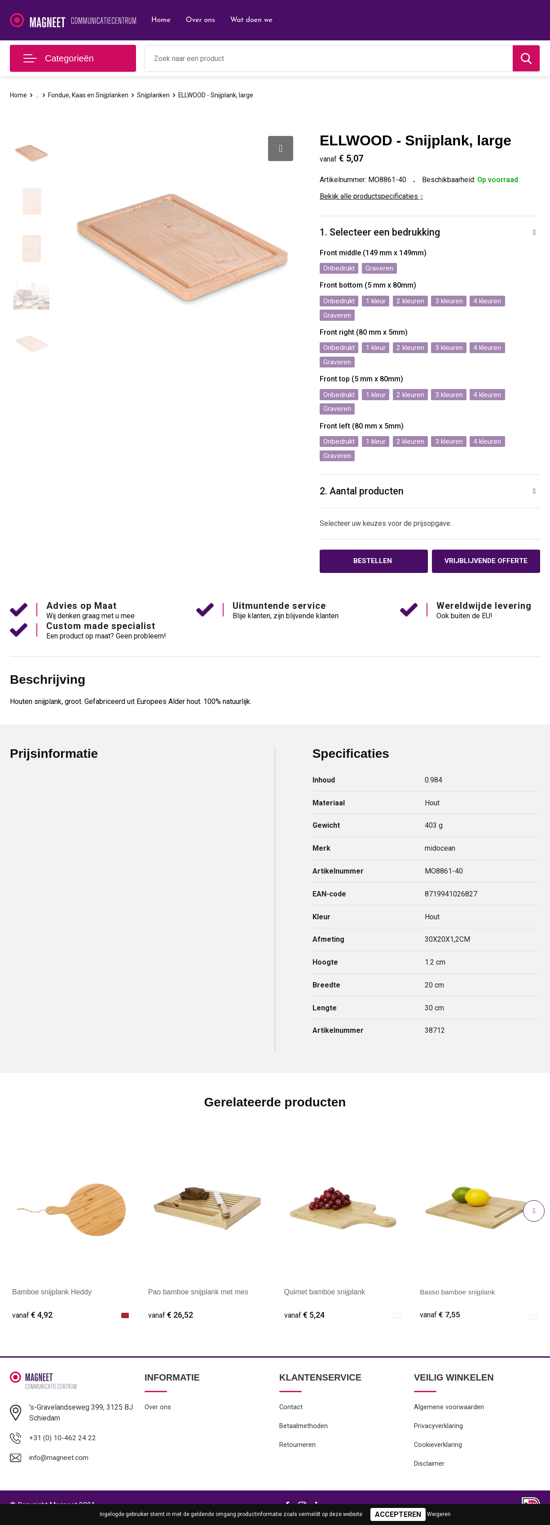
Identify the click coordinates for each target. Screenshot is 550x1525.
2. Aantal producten (363, 494)
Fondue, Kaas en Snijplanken (90, 95)
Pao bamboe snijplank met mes (198, 1296)
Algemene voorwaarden (449, 1411)
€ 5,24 (304, 1318)
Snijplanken (157, 95)
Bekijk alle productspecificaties (371, 196)
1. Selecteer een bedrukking (380, 232)
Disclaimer (429, 1469)
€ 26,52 (170, 1318)
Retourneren (297, 1450)
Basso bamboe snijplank (458, 1296)
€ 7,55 (440, 1318)
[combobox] (329, 58)
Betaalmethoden (303, 1430)
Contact (291, 1411)
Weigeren (439, 1514)
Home (161, 20)
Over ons (200, 20)
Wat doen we (251, 20)
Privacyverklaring (438, 1430)
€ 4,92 (32, 1318)
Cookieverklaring (438, 1450)
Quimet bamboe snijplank (324, 1296)
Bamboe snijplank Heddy (52, 1296)
